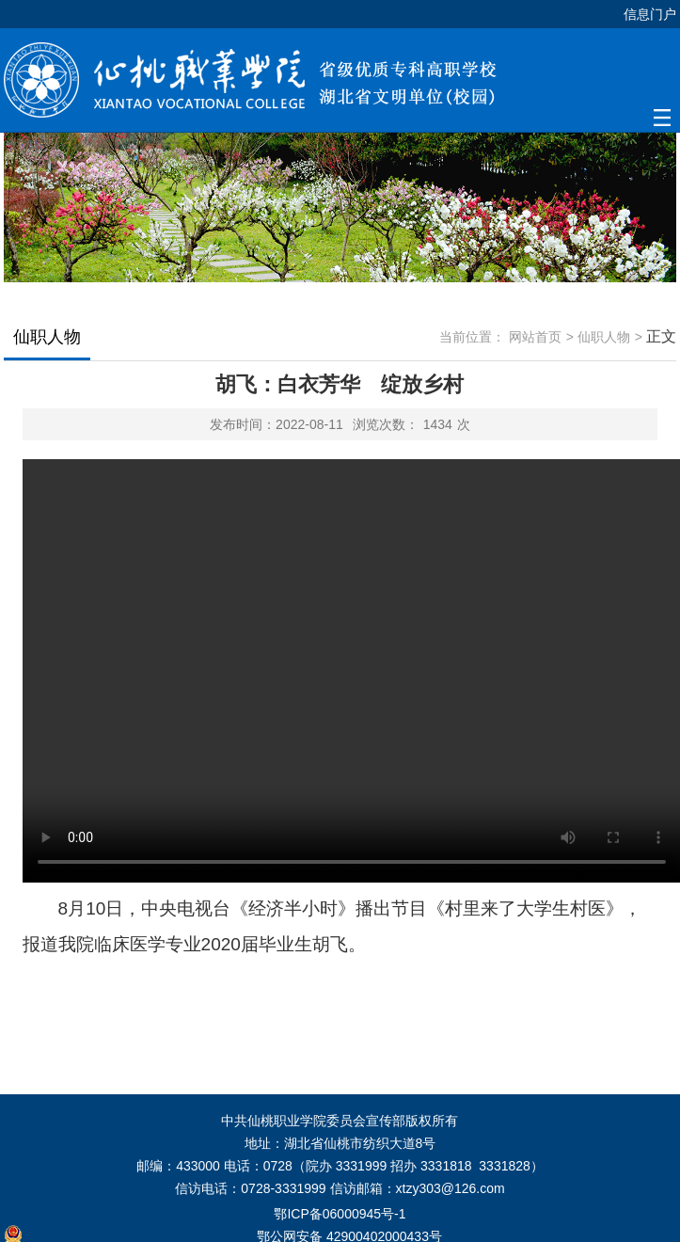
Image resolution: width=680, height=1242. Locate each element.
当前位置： (472, 336)
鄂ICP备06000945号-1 (339, 1213)
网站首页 (535, 336)
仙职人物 (603, 336)
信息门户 (650, 14)
